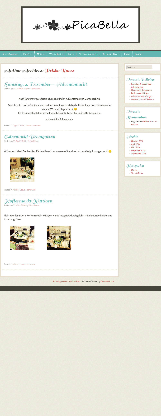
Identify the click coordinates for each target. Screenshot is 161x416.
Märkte (16, 190)
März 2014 (135, 147)
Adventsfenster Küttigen (141, 96)
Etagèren (27, 54)
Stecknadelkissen (110, 54)
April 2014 (135, 144)
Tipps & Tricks (18, 125)
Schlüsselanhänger (88, 54)
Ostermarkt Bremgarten (29, 137)
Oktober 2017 (137, 141)
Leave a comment (33, 125)
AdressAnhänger (10, 54)
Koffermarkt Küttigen (28, 201)
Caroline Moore (107, 281)
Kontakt (139, 54)
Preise (127, 54)
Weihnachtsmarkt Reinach (142, 99)
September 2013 (138, 153)
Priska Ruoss (59, 71)
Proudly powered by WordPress (66, 281)
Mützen (40, 54)
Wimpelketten (56, 54)
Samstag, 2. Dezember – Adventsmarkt (45, 84)
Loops (71, 54)
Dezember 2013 (138, 150)
